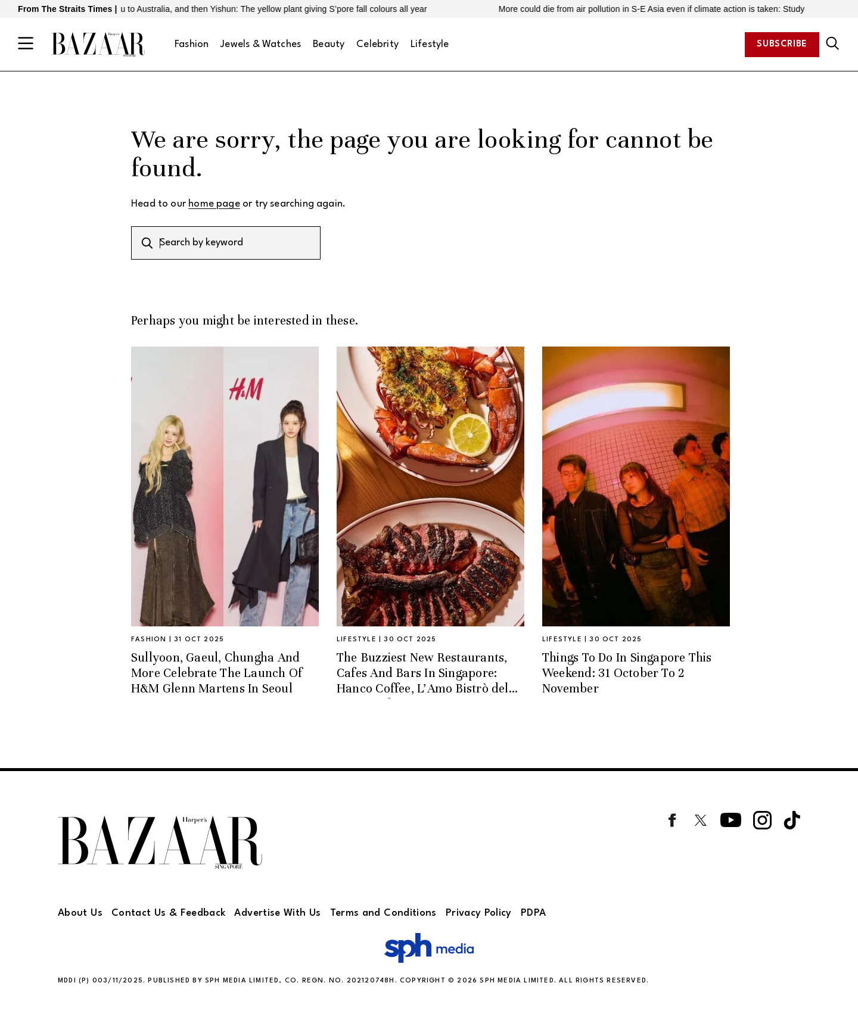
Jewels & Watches (260, 44)
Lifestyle (430, 44)
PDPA (533, 913)
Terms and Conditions (383, 913)
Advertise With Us (277, 913)
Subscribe (782, 44)
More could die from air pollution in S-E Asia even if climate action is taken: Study (658, 9)
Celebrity (377, 44)
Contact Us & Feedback (168, 913)
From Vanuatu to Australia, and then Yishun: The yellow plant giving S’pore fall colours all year (256, 9)
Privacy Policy (479, 913)
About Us (80, 913)
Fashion (192, 44)
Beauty (328, 44)
